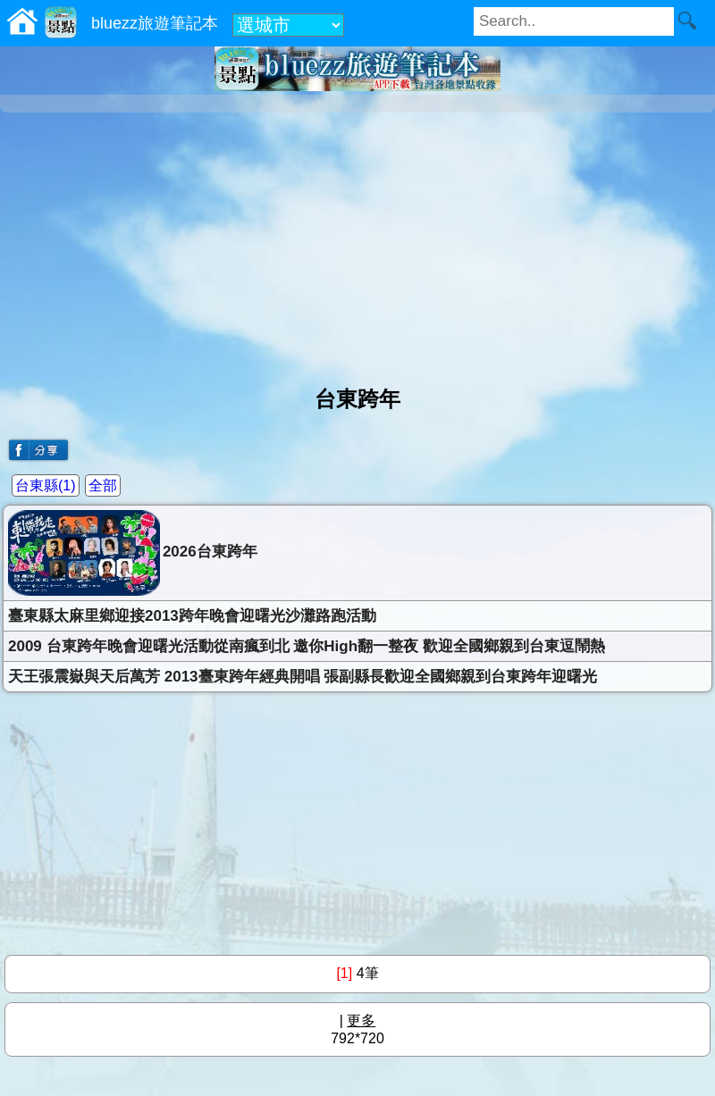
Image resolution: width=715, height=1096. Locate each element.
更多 (361, 1020)
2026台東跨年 (132, 553)
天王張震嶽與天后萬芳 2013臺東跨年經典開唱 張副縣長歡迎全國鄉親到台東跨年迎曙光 (302, 676)
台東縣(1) (45, 485)
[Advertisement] (357, 242)
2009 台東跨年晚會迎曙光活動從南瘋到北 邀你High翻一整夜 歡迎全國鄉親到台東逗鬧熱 (306, 646)
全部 (102, 485)
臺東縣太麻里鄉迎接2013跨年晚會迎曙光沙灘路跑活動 (192, 615)
